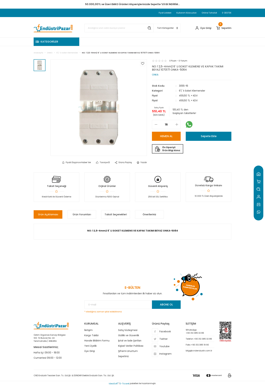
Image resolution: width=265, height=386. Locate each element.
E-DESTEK (226, 12)
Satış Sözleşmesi (127, 330)
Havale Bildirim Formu (97, 340)
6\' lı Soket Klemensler (192, 90)
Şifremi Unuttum (128, 351)
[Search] (119, 28)
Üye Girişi (89, 351)
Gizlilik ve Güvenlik (128, 335)
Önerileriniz (149, 214)
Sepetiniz (123, 356)
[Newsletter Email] (132, 304)
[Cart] (223, 28)
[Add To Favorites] (142, 63)
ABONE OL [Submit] (166, 304)
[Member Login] (203, 28)
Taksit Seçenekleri (116, 214)
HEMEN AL (166, 136)
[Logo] (53, 28)
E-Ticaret (124, 383)
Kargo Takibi (91, 335)
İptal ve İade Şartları (129, 340)
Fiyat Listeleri (165, 12)
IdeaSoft (113, 383)
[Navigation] (56, 41)
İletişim (88, 330)
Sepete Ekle (208, 136)
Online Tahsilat (209, 12)
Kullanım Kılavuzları (186, 12)
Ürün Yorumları (82, 214)
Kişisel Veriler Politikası (130, 346)
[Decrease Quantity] (156, 124)
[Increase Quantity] (176, 124)
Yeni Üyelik (90, 346)
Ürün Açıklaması (48, 214)
